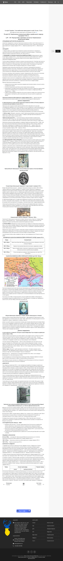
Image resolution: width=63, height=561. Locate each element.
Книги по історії (50, 522)
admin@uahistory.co (18, 543)
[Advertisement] (23, 19)
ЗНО (33, 531)
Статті (33, 540)
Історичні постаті (50, 540)
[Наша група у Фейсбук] (28, 552)
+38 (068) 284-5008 (18, 545)
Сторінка (10, 483)
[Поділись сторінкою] (55, 2)
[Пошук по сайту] (58, 2)
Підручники (49, 531)
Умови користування (22, 557)
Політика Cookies (41, 557)
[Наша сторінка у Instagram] (34, 552)
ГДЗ (33, 525)
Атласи (33, 522)
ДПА (33, 528)
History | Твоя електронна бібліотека (31, 555)
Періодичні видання (51, 528)
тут (36, 32)
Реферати (34, 537)
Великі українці (50, 537)
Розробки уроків (50, 534)
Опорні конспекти (50, 525)
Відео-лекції (34, 534)
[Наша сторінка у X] (31, 552)
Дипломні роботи (31, 558)
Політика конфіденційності (32, 557)
